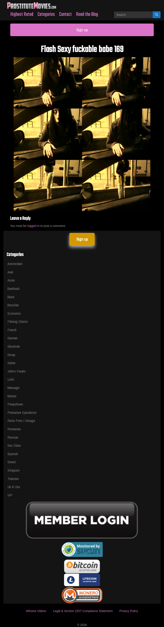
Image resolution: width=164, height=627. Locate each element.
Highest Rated (21, 14)
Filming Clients (17, 321)
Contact (65, 14)
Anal (10, 272)
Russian (12, 437)
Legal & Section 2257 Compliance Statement (83, 611)
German (12, 337)
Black (11, 296)
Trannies (13, 478)
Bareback (13, 288)
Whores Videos (36, 611)
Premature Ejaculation (22, 412)
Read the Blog (87, 14)
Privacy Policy (128, 611)
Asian (11, 280)
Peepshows (15, 404)
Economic (14, 313)
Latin (10, 379)
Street (11, 461)
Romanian (14, 428)
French (11, 329)
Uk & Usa (13, 486)
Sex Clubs (14, 445)
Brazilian (13, 304)
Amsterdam (14, 263)
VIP (9, 495)
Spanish (12, 453)
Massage (13, 387)
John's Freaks (16, 371)
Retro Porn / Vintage (21, 420)
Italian (11, 362)
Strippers (13, 470)
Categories (46, 14)
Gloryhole (13, 346)
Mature (11, 395)
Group (11, 354)
